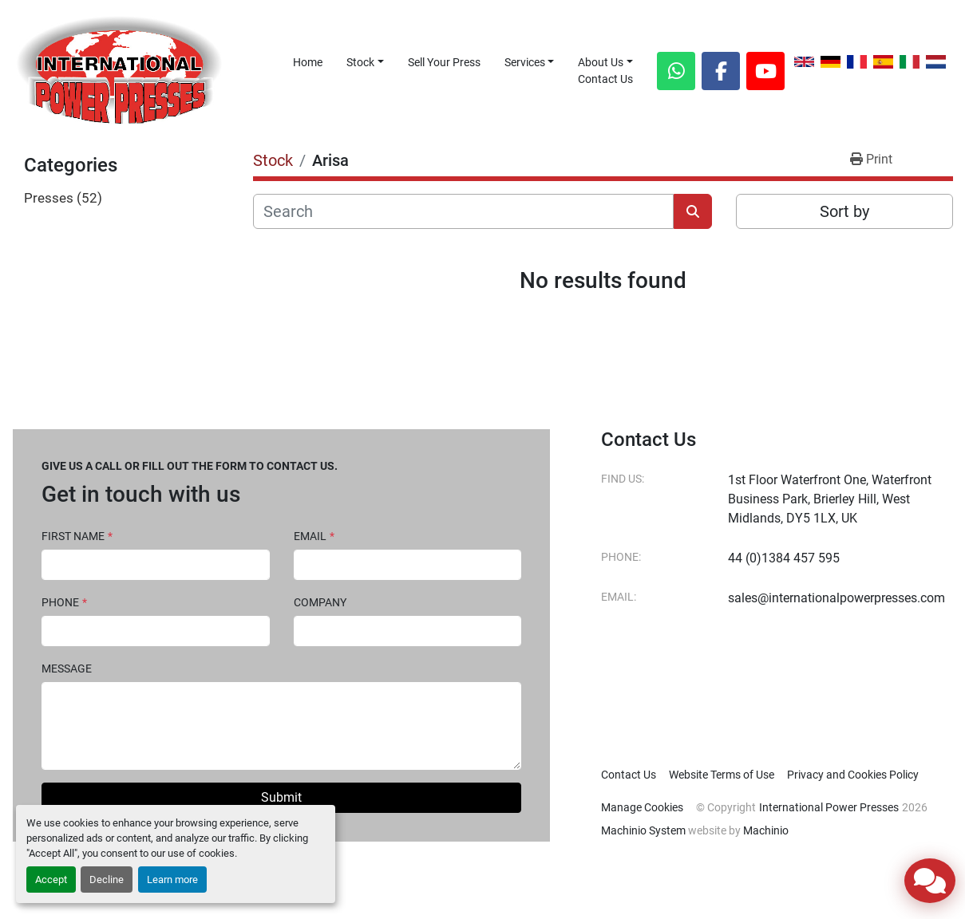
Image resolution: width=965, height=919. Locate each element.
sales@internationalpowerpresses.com (836, 597)
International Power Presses (829, 807)
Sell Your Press (444, 62)
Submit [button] (281, 797)
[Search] (463, 211)
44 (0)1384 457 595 (784, 558)
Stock (360, 62)
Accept (51, 879)
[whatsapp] (676, 71)
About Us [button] (600, 62)
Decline (106, 879)
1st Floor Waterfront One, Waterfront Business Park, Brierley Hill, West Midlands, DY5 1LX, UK (829, 499)
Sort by (844, 211)
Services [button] (524, 62)
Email (314, 536)
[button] (365, 62)
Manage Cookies (642, 807)
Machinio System (643, 830)
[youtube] (765, 71)
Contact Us (605, 79)
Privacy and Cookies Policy (853, 774)
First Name (77, 536)
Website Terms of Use (721, 774)
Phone (64, 602)
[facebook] (721, 71)
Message (67, 668)
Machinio (766, 830)
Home (307, 62)
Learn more (172, 879)
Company (320, 602)
